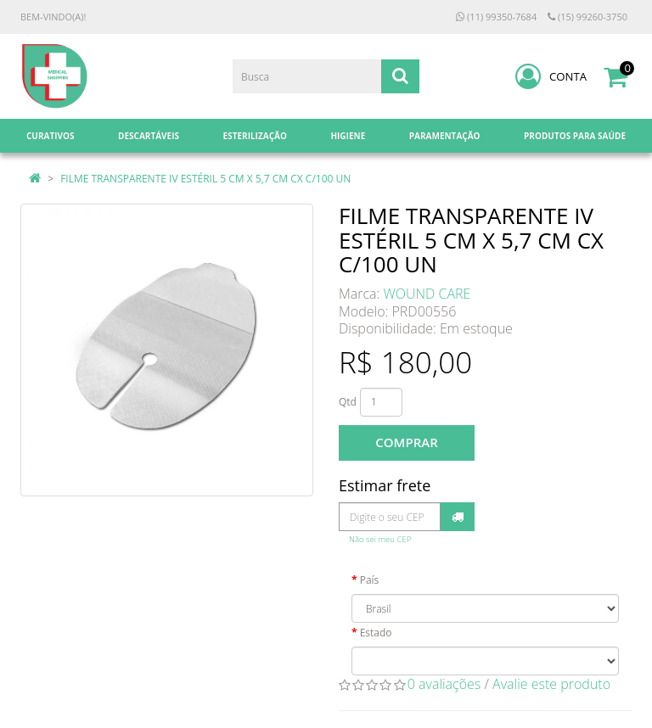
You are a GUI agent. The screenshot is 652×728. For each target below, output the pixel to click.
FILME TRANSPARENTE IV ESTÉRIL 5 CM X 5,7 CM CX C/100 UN (205, 178)
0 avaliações (444, 684)
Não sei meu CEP (380, 539)
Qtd (348, 402)
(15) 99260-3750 (587, 16)
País (369, 580)
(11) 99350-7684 (496, 16)
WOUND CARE (427, 293)
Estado (376, 632)
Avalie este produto (551, 684)
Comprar (406, 442)
